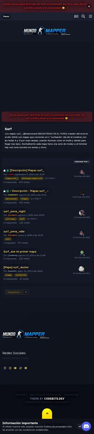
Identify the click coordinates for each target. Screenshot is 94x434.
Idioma (21, 394)
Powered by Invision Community (47, 402)
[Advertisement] (47, 66)
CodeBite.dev (54, 398)
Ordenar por (82, 162)
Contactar (71, 394)
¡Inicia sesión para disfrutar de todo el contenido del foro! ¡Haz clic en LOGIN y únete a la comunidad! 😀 (45, 6)
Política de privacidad (45, 394)
